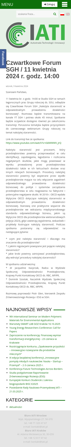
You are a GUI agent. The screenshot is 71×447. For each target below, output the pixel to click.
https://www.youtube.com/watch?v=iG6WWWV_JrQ (33, 142)
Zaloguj (49, 4)
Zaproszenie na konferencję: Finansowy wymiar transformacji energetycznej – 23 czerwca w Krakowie (35, 339)
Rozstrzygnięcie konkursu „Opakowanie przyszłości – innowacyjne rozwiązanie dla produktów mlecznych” (37, 350)
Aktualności (15, 407)
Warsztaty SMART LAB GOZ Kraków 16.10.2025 (34, 323)
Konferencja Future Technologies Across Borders (35, 368)
